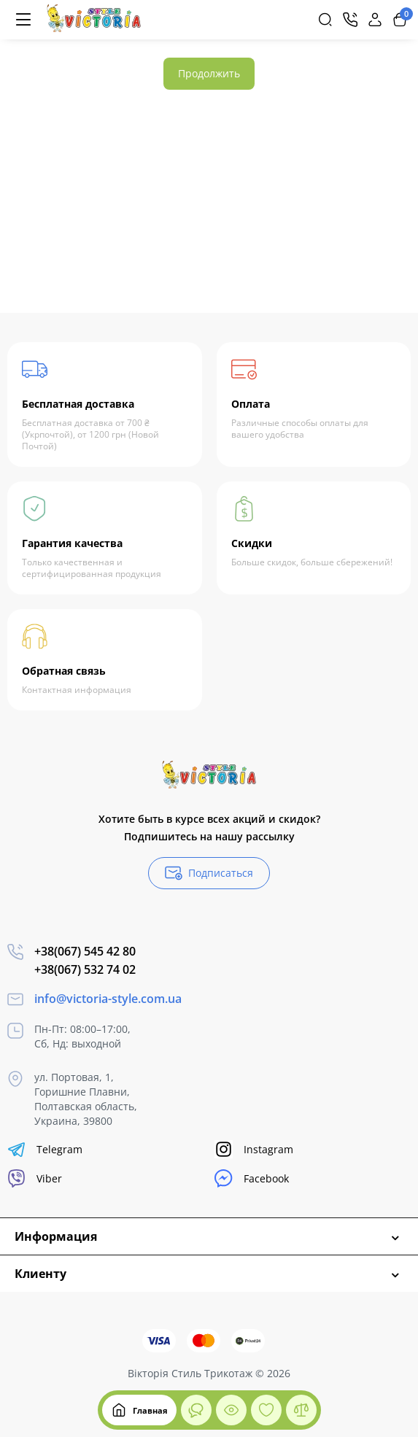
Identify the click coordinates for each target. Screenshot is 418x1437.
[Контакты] (350, 20)
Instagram (253, 1149)
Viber (34, 1178)
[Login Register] (375, 20)
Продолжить (209, 73)
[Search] (325, 20)
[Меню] (23, 20)
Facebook (251, 1178)
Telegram (44, 1149)
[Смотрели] (196, 1410)
